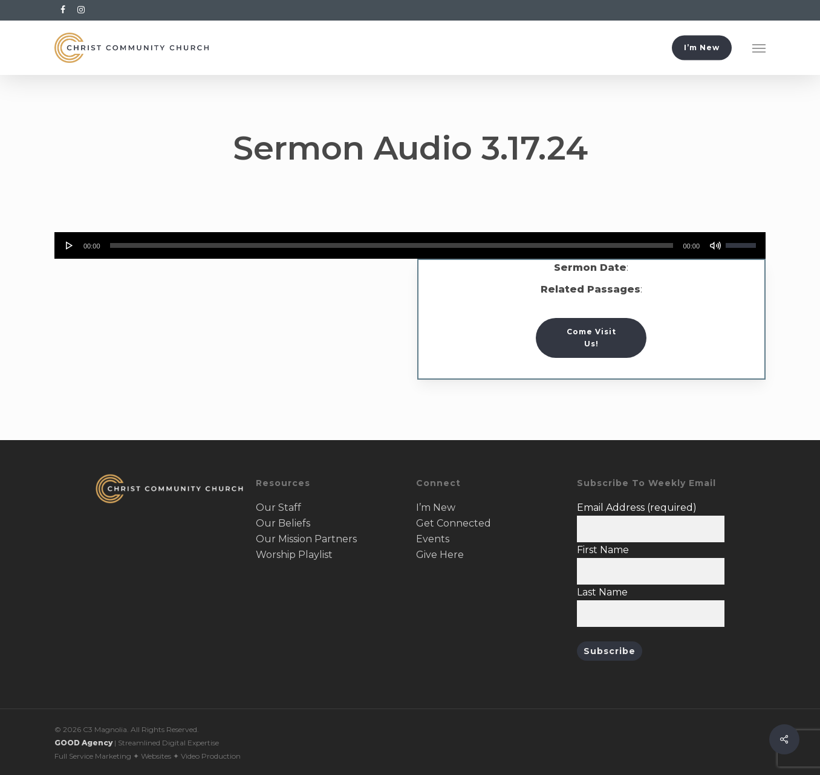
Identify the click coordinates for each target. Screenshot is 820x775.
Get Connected (453, 523)
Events (432, 539)
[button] (759, 48)
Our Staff (278, 507)
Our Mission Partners (306, 539)
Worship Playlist (294, 554)
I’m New (435, 507)
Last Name (602, 592)
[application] (410, 245)
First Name (603, 550)
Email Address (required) (637, 507)
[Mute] (715, 245)
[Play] (69, 245)
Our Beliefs (283, 523)
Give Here (440, 554)
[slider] (392, 245)
